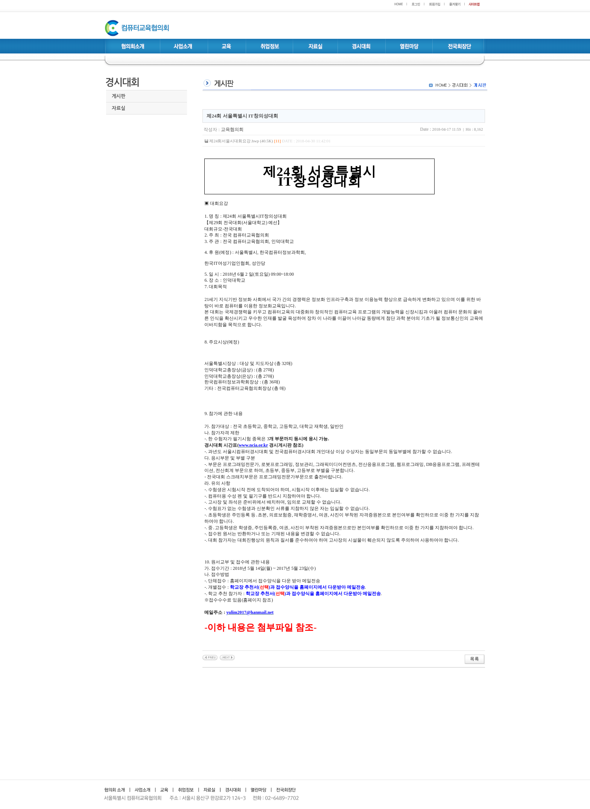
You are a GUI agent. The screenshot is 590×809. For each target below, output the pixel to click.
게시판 (118, 96)
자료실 (118, 108)
